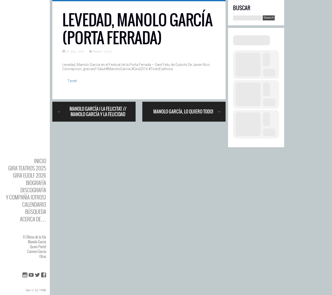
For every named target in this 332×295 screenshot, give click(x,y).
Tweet (72, 81)
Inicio (40, 161)
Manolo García (37, 241)
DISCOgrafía (33, 190)
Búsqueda (35, 211)
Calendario (34, 204)
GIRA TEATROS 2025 (27, 168)
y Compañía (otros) (26, 197)
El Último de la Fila (34, 237)
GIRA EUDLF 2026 (29, 175)
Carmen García (36, 251)
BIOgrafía (36, 183)
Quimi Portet (38, 246)
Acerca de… (33, 219)
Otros (42, 256)
